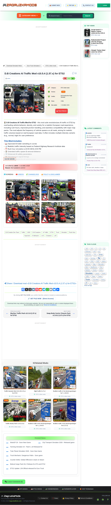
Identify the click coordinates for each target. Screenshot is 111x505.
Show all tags (88, 285)
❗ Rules (55, 499)
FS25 (97, 261)
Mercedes (101, 264)
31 (100, 248)
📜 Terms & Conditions (85, 499)
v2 (90, 283)
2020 (28, 233)
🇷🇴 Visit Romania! (87, 489)
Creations (49, 236)
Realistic (87, 270)
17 (96, 248)
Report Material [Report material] (61, 111)
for (99, 258)
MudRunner (94, 267)
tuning (103, 279)
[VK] (98, 500)
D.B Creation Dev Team (12, 233)
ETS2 (52, 233)
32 (104, 248)
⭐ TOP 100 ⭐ (70, 5)
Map (94, 264)
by (99, 251)
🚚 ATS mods (22, 489)
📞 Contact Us (87, 5)
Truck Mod (96, 279)
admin (9, 79)
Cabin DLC (88, 254)
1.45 (55, 236)
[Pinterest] (108, 500)
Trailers (100, 276)
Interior (104, 261)
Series (101, 270)
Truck (57, 233)
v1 (86, 283)
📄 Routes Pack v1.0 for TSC (92, 160)
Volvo (95, 283)
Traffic (23, 233)
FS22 (92, 261)
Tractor (104, 273)
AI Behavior (35, 236)
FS (104, 258)
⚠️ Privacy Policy (68, 499)
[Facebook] (103, 500)
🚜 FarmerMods (51, 489)
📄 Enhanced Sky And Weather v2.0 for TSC (95, 149)
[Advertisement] (41, 43)
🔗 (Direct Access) (41, 299)
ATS (94, 251)
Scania (94, 270)
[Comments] (74, 73)
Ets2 (86, 258)
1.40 (42, 236)
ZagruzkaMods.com (15, 501)
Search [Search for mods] (89, 16)
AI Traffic (45, 233)
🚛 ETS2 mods (36, 489)
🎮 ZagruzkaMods (10, 496)
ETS (95, 254)
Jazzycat (87, 264)
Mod (86, 267)
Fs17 (86, 261)
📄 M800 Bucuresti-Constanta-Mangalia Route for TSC (95, 140)
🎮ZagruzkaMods (21, 5)
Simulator (64, 233)
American (88, 251)
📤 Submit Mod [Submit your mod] (53, 5)
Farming (93, 258)
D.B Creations (37, 233)
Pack (101, 267)
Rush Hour (72, 233)
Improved (27, 236)
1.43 (92, 248)
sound (97, 273)
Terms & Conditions (50, 305)
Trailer (93, 276)
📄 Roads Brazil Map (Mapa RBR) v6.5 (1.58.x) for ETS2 (95, 170)
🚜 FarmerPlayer (69, 489)
